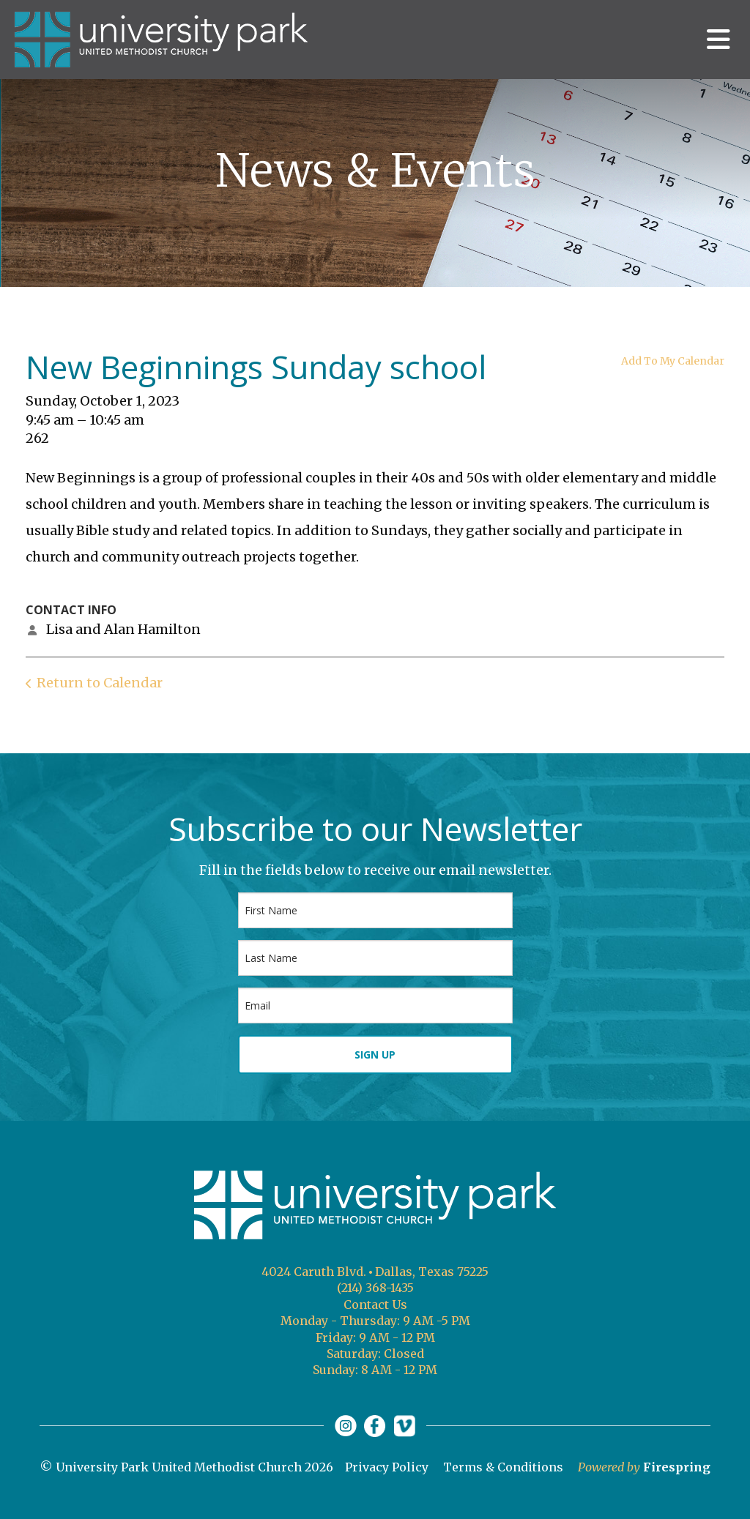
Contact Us (375, 1304)
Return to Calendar (100, 682)
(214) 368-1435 (375, 1287)
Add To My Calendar (672, 360)
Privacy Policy (386, 1467)
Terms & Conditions (503, 1467)
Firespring (676, 1467)
